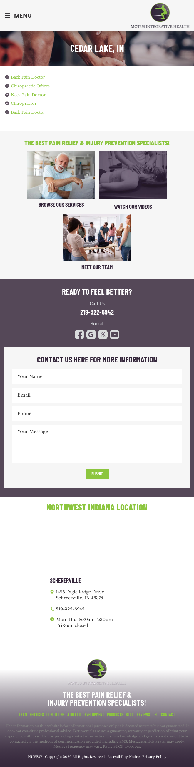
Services (37, 713)
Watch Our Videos (133, 205)
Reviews (143, 713)
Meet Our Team (97, 265)
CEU (155, 713)
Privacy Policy (154, 755)
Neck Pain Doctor (28, 94)
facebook (79, 333)
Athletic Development (85, 713)
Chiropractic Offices (30, 85)
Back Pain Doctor (28, 77)
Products (115, 713)
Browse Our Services (61, 203)
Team (23, 713)
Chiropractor (23, 102)
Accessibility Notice (124, 755)
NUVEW (35, 755)
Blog (130, 713)
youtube (103, 333)
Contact (168, 713)
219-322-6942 (97, 310)
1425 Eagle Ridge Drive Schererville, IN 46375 (80, 593)
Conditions (55, 713)
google (91, 333)
